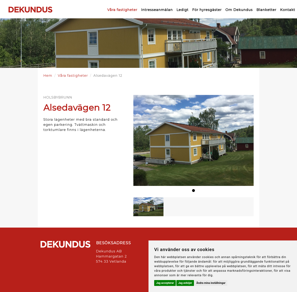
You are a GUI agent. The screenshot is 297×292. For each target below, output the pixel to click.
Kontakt (287, 10)
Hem (47, 76)
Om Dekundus (239, 10)
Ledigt (182, 10)
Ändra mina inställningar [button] (211, 282)
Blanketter (266, 10)
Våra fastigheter (122, 10)
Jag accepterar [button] (165, 282)
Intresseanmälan (157, 10)
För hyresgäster (207, 10)
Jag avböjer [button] (185, 282)
